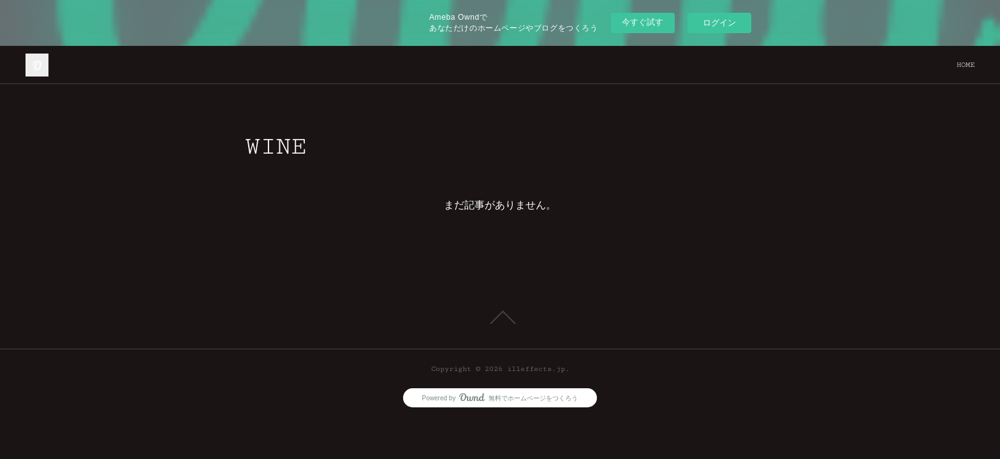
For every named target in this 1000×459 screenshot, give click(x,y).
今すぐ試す (642, 22)
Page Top (500, 317)
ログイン (719, 22)
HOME (965, 65)
